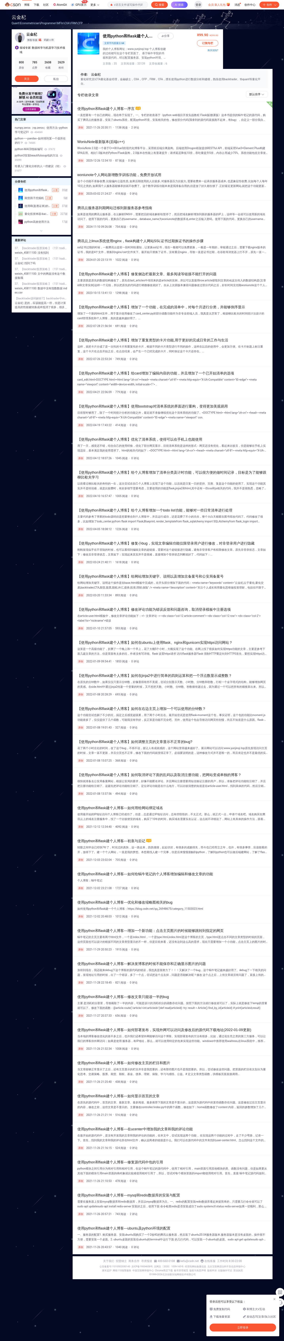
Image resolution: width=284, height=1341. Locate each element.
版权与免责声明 (197, 1270)
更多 (94, 4)
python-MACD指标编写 (35, 149)
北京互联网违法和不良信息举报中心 (226, 1266)
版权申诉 (212, 1270)
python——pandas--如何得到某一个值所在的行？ (40, 140)
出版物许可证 (225, 1270)
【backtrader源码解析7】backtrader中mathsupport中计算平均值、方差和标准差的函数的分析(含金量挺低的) (41, 298)
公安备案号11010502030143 (115, 1266)
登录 (198, 4)
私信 (56, 79)
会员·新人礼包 (219, 4)
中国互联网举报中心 (143, 1270)
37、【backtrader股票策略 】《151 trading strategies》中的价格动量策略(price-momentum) (41, 248)
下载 (36, 4)
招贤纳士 (121, 1261)
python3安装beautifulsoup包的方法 (39, 157)
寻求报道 (146, 1261)
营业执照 (238, 1270)
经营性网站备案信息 (195, 1266)
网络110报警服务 (122, 1270)
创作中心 (250, 4)
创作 (269, 4)
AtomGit (60, 4)
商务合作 (134, 1261)
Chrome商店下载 (164, 1270)
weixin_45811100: (26, 252)
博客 (27, 4)
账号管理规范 (181, 1270)
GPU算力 (79, 3)
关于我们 (108, 1261)
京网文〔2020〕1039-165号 (169, 1266)
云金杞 (19, 17)
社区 (46, 4)
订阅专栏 (257, 43)
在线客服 (210, 1261)
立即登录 (242, 1327)
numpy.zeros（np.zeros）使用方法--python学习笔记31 (41, 130)
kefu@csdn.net (189, 1261)
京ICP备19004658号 (142, 1266)
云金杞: (20, 263)
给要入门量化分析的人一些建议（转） (40, 168)
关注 (26, 78)
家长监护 (107, 1270)
